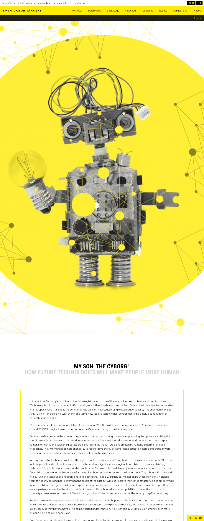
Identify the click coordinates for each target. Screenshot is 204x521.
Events (163, 10)
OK (199, 2)
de (190, 518)
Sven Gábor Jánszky (22, 10)
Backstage (113, 10)
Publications (180, 10)
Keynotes (77, 10)
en (195, 518)
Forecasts (130, 10)
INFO (191, 2)
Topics (197, 18)
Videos (197, 10)
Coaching (147, 10)
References (94, 10)
